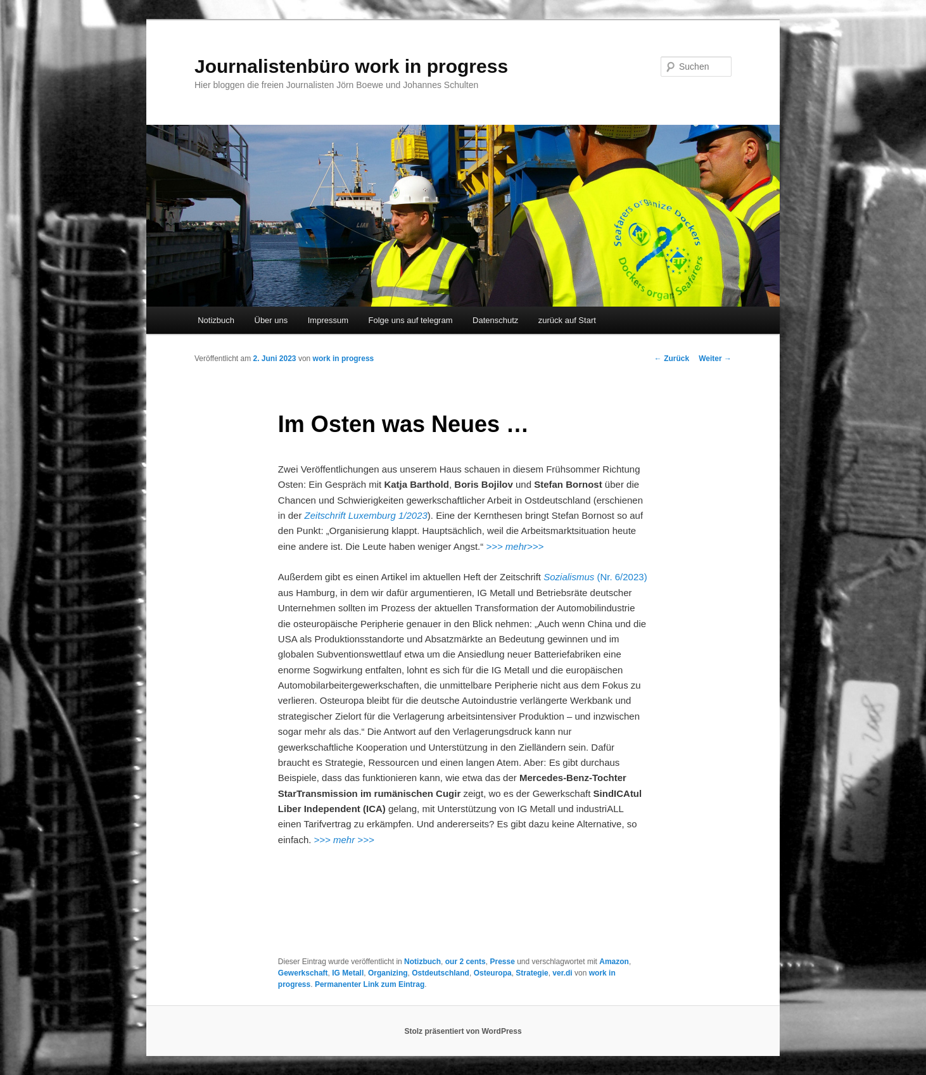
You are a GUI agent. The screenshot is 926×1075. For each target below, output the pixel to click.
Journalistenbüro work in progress (351, 66)
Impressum (328, 320)
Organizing (388, 973)
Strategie (532, 973)
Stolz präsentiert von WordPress (462, 1031)
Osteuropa (493, 973)
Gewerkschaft (303, 973)
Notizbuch (216, 320)
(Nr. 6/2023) (595, 576)
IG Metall (348, 973)
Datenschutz (495, 320)
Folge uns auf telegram (411, 320)
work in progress (343, 358)
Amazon (614, 961)
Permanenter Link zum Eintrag (369, 984)
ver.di (562, 973)
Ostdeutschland (440, 973)
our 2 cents (465, 961)
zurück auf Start (567, 320)
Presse (502, 961)
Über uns (271, 320)
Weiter (715, 358)
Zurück (671, 358)
